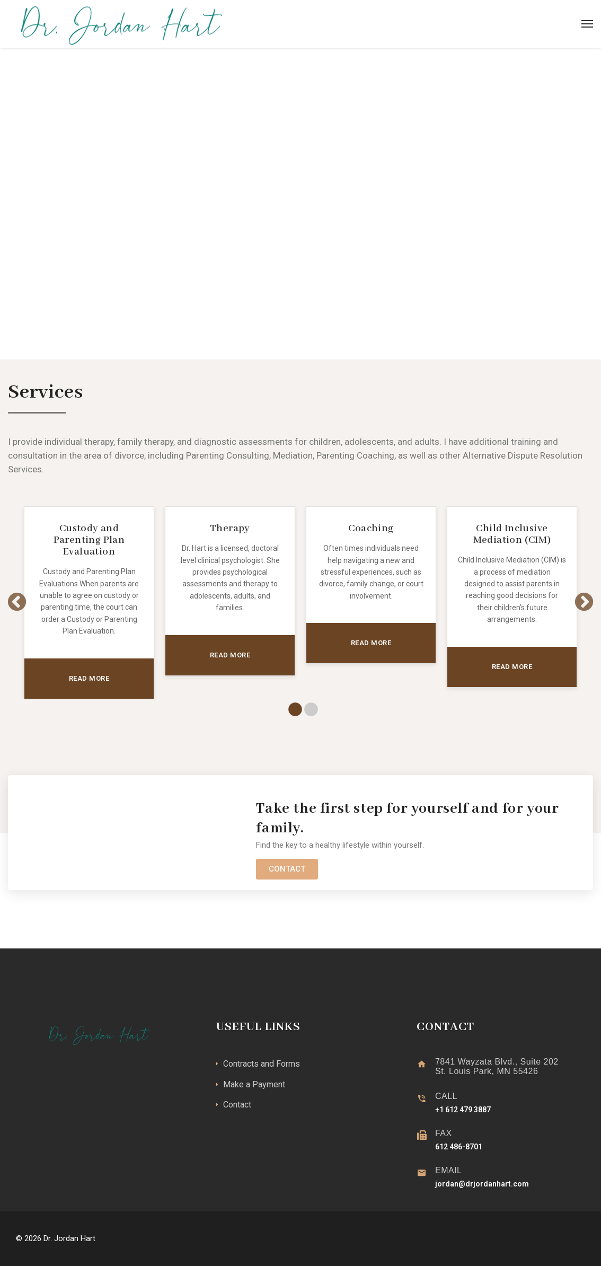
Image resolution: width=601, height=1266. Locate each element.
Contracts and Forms (261, 1064)
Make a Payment (254, 1084)
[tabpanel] (89, 602)
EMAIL (448, 1170)
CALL (446, 1096)
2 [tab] (308, 710)
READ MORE (89, 678)
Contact (237, 1105)
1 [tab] (292, 710)
